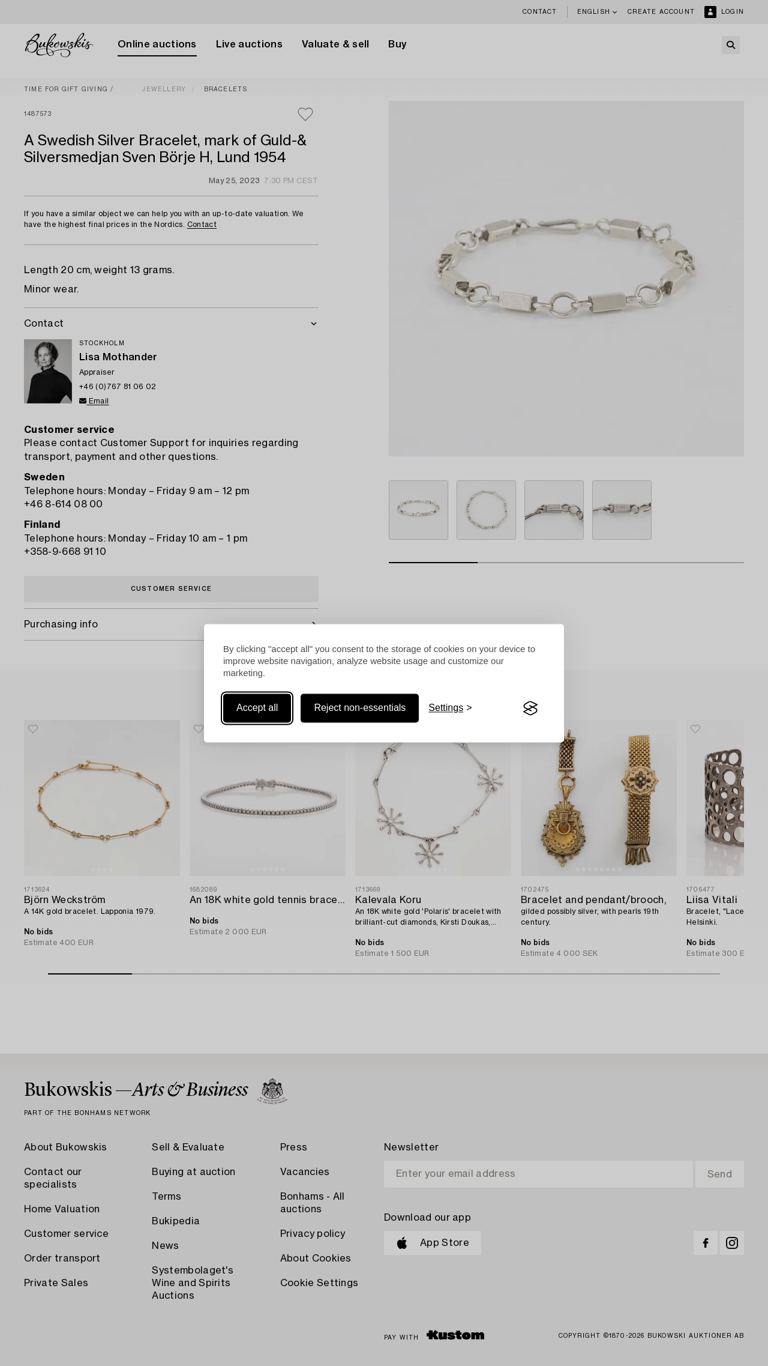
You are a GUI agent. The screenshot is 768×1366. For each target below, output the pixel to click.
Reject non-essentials (360, 708)
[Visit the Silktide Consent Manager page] (530, 708)
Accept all (257, 708)
